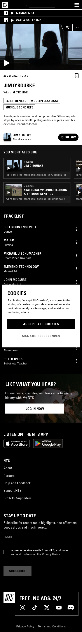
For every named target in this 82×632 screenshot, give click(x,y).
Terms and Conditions (52, 626)
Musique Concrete (19, 107)
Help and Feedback (17, 483)
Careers (8, 475)
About (7, 468)
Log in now (35, 408)
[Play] (41, 47)
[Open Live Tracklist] (66, 27)
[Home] (5, 5)
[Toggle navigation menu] (76, 4)
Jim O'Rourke (19, 92)
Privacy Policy (51, 554)
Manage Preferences (41, 336)
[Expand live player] (77, 27)
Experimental (15, 101)
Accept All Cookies (41, 324)
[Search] (26, 4)
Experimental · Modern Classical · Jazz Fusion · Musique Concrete (36, 175)
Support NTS (12, 490)
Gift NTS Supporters (17, 498)
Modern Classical (44, 101)
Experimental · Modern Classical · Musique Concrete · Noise (36, 199)
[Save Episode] (77, 75)
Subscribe (17, 571)
